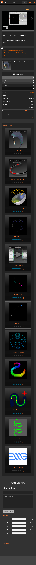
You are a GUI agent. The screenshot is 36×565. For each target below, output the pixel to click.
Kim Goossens (30, 92)
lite (18, 53)
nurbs (28, 53)
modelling (23, 53)
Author (11, 125)
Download (18, 74)
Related (5, 125)
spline (5, 56)
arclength (6, 50)
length (15, 53)
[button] (6, 2)
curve (15, 50)
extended (20, 50)
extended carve (8, 53)
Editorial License (29, 111)
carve (11, 50)
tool (8, 56)
